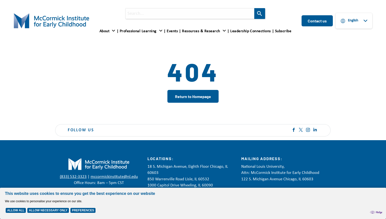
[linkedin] (315, 130)
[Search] (259, 13)
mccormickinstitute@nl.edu (114, 177)
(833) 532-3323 (73, 177)
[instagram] (308, 130)
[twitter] (301, 130)
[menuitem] (108, 31)
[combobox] (189, 13)
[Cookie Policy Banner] (193, 203)
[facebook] (294, 130)
